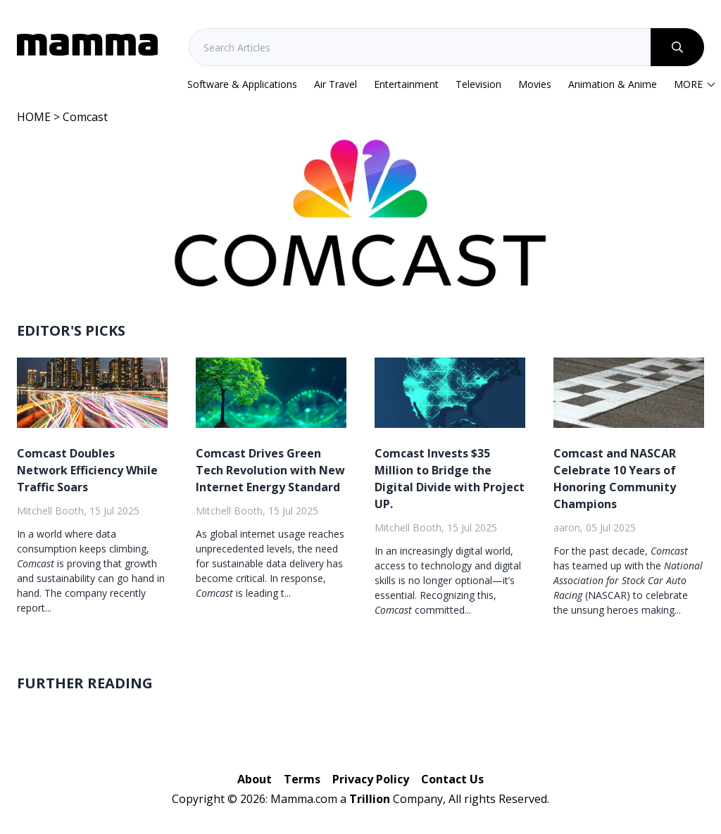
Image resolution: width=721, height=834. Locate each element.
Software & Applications (242, 84)
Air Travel (335, 84)
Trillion (369, 799)
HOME (34, 117)
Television (478, 84)
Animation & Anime (612, 84)
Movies (534, 84)
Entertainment (406, 84)
